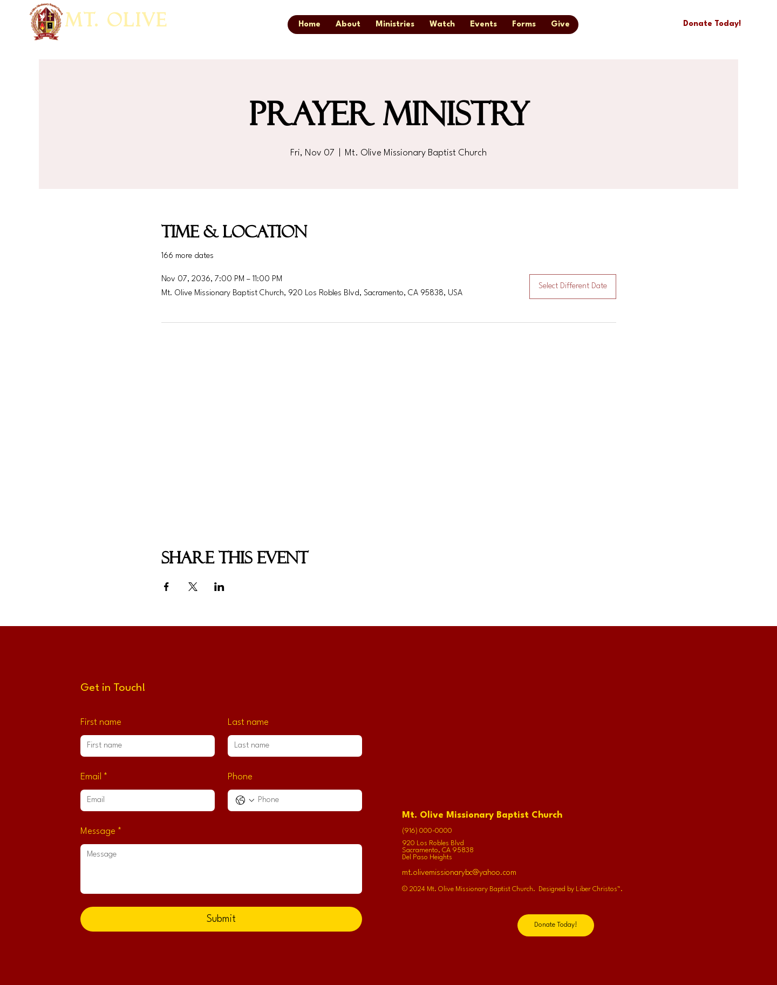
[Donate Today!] (711, 24)
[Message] (221, 868)
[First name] (144, 746)
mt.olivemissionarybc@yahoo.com (459, 873)
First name (100, 722)
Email (94, 777)
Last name (248, 722)
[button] (524, 24)
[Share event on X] (193, 586)
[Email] (144, 800)
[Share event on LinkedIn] (219, 586)
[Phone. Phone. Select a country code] (245, 800)
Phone (240, 777)
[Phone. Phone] (306, 800)
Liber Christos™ (598, 889)
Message (101, 832)
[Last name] (292, 746)
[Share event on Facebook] (166, 586)
